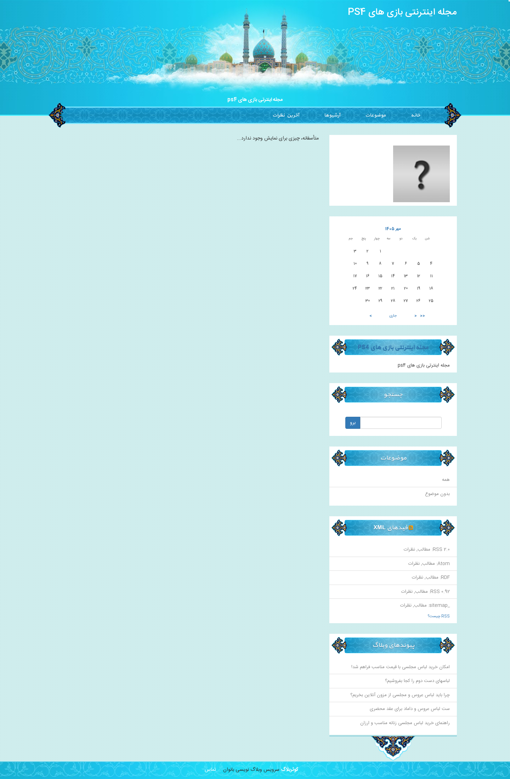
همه (446, 480)
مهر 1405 (393, 229)
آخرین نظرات (285, 115)
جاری (393, 316)
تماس (210, 770)
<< (422, 316)
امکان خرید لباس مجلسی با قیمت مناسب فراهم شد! (400, 667)
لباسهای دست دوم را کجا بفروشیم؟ (417, 681)
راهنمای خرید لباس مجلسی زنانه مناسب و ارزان (405, 723)
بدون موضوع (437, 494)
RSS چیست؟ (439, 616)
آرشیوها (332, 115)
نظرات (409, 549)
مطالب (424, 549)
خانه (415, 115)
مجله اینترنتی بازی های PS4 (402, 12)
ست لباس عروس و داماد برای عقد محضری (410, 709)
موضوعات (375, 115)
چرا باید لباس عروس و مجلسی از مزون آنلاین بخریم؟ (400, 695)
